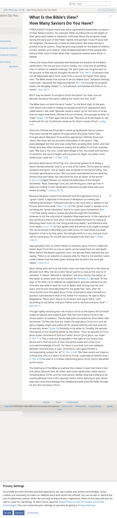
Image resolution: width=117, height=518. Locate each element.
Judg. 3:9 (84, 146)
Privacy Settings (86, 505)
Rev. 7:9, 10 (84, 262)
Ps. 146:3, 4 (56, 91)
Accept (7, 512)
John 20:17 (97, 388)
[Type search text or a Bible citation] (88, 4)
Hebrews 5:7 (56, 358)
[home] (4, 4)
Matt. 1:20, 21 (88, 306)
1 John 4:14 (89, 225)
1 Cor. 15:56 (90, 289)
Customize (32, 512)
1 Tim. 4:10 (63, 459)
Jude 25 (72, 418)
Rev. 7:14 (91, 268)
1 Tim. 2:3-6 (56, 452)
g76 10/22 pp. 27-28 (12, 9)
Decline (19, 512)
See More (35, 66)
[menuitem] (4, 4)
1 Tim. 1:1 (63, 431)
